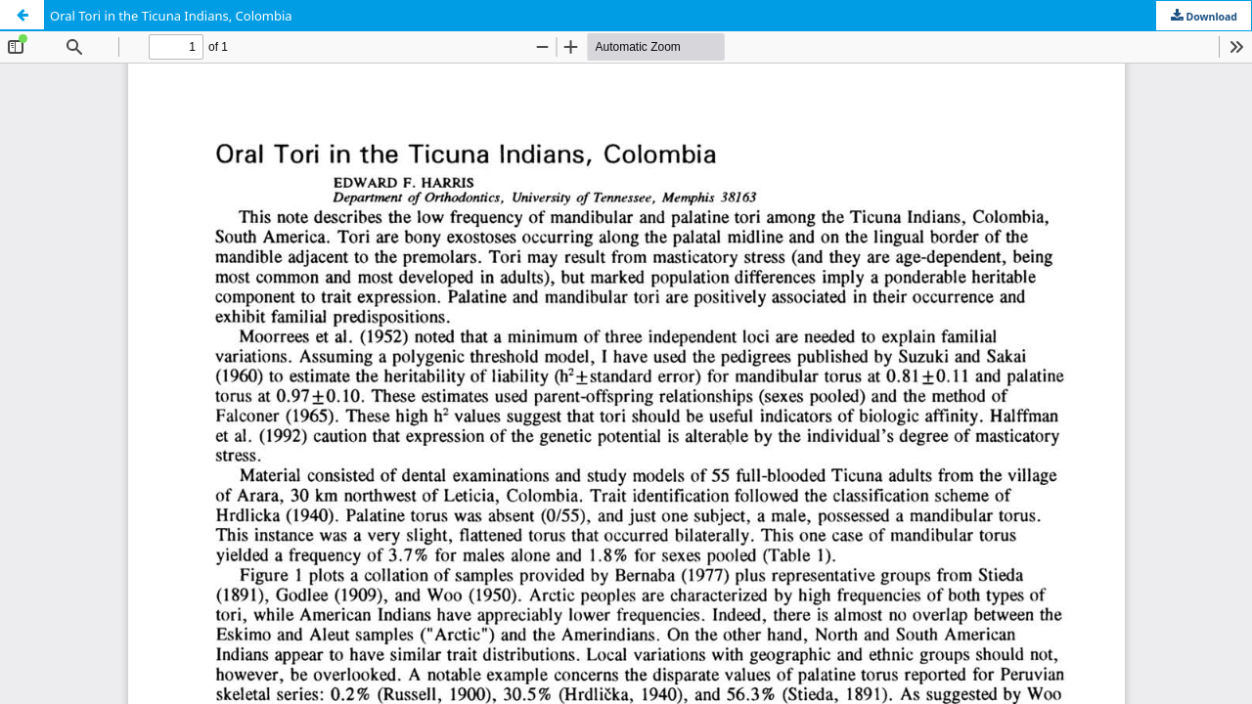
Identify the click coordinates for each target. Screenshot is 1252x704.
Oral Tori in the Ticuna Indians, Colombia (171, 15)
